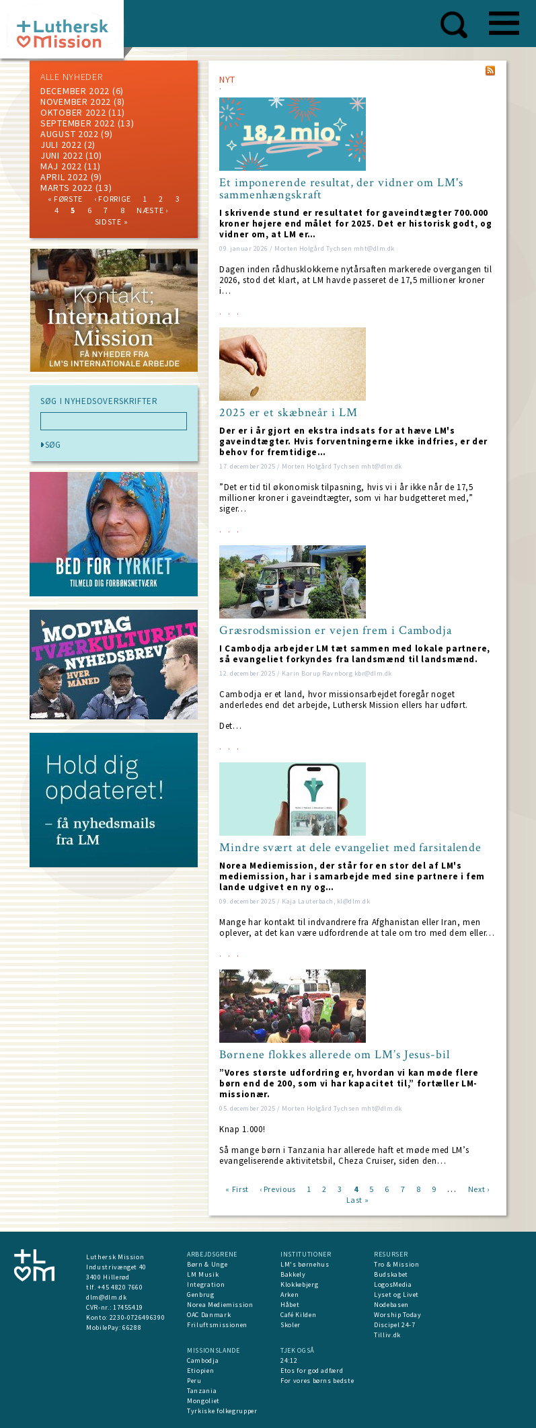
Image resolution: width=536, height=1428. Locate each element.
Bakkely (293, 1274)
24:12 (288, 1360)
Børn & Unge (207, 1264)
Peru (194, 1380)
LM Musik (203, 1274)
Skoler (290, 1324)
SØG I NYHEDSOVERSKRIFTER (99, 401)
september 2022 (77, 123)
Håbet (289, 1304)
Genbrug (201, 1294)
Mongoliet (203, 1400)
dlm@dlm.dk (106, 1297)
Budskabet (391, 1274)
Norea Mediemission (220, 1304)
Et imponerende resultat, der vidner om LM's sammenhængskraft (341, 189)
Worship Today (397, 1314)
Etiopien (200, 1370)
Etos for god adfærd (311, 1370)
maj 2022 (61, 166)
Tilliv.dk (387, 1335)
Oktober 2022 (73, 112)
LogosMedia (393, 1284)
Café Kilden (298, 1314)
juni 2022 (61, 155)
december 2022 (75, 91)
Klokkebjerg (299, 1284)
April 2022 (64, 177)
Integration (206, 1284)
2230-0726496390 (137, 1317)
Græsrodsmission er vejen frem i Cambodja (335, 631)
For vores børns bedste (317, 1380)
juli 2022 (60, 144)
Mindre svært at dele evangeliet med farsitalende (350, 848)
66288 (131, 1327)
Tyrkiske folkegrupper (222, 1410)
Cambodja (203, 1360)
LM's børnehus (304, 1264)
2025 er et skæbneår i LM (288, 413)
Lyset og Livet (396, 1294)
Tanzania (202, 1390)
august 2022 (69, 134)
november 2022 (75, 101)
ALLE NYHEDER (71, 77)
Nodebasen (391, 1304)
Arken (289, 1294)
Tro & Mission (396, 1264)
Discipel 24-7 (394, 1324)
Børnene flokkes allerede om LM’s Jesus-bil (334, 1055)
